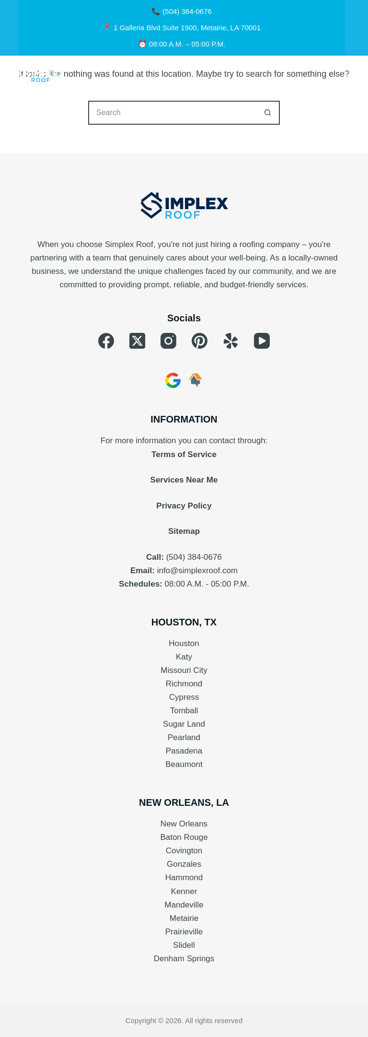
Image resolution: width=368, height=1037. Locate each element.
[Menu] (345, 75)
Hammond (184, 877)
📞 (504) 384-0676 (181, 11)
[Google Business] (173, 380)
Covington (184, 850)
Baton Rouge (183, 837)
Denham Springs (184, 958)
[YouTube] (262, 341)
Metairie (184, 918)
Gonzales (184, 864)
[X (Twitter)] (137, 341)
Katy (184, 656)
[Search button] (268, 113)
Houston (184, 643)
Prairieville (184, 931)
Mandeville (183, 904)
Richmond (184, 683)
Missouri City (184, 670)
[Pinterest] (199, 341)
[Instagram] (168, 341)
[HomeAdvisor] (195, 380)
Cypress (184, 697)
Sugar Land (184, 724)
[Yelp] (231, 341)
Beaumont (184, 764)
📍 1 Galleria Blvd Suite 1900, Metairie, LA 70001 (182, 28)
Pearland (184, 737)
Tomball (184, 710)
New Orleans (184, 823)
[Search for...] (172, 113)
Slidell (184, 945)
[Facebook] (106, 341)
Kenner (184, 891)
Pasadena (184, 750)
